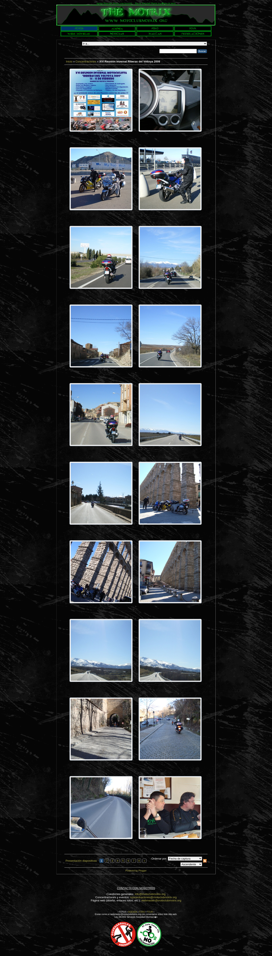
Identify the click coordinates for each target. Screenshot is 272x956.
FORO (142, 912)
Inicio (69, 61)
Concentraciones (85, 61)
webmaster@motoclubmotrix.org (161, 900)
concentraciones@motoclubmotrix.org (153, 897)
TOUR (150, 912)
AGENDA (132, 912)
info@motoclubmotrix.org (150, 894)
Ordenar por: (159, 858)
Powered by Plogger (135, 870)
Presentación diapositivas (81, 860)
